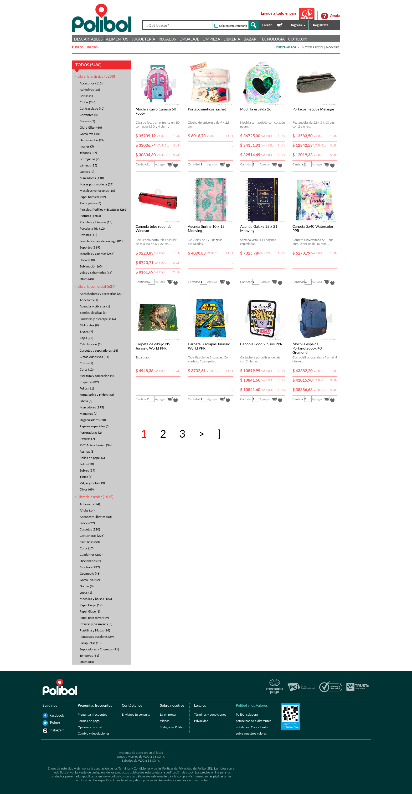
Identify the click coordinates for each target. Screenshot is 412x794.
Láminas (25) (88, 165)
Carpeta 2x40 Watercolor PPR (312, 228)
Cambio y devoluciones (94, 733)
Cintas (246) (88, 102)
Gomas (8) (87, 586)
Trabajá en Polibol (172, 727)
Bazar (250, 39)
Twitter (52, 723)
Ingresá (296, 25)
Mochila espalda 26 (255, 109)
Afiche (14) (87, 510)
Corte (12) (87, 369)
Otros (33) (87, 662)
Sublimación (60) (91, 266)
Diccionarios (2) (90, 561)
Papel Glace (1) (90, 611)
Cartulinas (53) (90, 542)
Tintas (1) (86, 477)
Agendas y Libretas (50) (96, 517)
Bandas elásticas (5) (93, 313)
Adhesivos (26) (90, 90)
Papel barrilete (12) (93, 197)
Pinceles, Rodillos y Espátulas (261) (103, 209)
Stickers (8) (87, 260)
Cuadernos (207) (91, 555)
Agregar (160, 164)
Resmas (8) (87, 451)
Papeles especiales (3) (94, 426)
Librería (232, 39)
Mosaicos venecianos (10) (97, 191)
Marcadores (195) (92, 407)
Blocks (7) (86, 331)
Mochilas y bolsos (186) (96, 599)
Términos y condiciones (210, 714)
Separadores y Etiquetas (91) (99, 649)
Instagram (52, 730)
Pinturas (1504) (90, 216)
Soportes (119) (90, 247)
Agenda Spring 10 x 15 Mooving (206, 228)
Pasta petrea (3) (90, 203)
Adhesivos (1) (89, 300)
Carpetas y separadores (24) (99, 350)
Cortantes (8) (88, 115)
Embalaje (189, 39)
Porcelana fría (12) (92, 228)
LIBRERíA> (93, 47)
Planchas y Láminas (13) (96, 222)
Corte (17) (87, 548)
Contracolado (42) (92, 108)
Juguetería (143, 39)
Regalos (167, 39)
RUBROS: (79, 47)
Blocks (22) (87, 523)
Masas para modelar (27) (96, 184)
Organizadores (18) (93, 420)
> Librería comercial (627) (94, 286)
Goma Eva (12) (90, 580)
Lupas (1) (86, 592)
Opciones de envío (91, 727)
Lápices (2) (87, 172)
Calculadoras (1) (90, 344)
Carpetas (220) (90, 529)
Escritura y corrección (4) (97, 376)
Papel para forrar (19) (94, 618)
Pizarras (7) (87, 439)
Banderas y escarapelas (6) (98, 319)
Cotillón (297, 39)
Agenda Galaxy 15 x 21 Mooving (258, 228)
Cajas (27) (86, 338)
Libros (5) (86, 401)
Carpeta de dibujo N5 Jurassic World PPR (153, 346)
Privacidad (201, 721)
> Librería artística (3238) (94, 76)
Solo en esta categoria (233, 25)
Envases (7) (87, 121)
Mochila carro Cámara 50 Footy (156, 111)
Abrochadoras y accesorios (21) (101, 294)
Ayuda (335, 15)
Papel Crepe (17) (91, 605)
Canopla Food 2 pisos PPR (261, 344)
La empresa (168, 714)
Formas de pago (89, 721)
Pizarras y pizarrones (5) (96, 624)
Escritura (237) (90, 567)
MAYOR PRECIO (313, 47)
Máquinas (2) (88, 414)
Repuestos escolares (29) (97, 637)
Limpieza (211, 39)
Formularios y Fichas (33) (97, 395)
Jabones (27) (88, 153)
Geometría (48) (90, 573)
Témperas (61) (89, 656)
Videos (164, 721)
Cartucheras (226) (92, 536)
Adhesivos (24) (90, 504)
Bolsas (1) (86, 96)
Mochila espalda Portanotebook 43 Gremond (307, 348)
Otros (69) (87, 489)
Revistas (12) (88, 235)
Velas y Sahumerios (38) (96, 273)
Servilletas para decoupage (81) (101, 241)
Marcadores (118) (92, 178)
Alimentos (117, 39)
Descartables (88, 39)
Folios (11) (87, 388)
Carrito (267, 25)
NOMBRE (332, 47)
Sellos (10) (87, 464)
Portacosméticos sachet (207, 109)
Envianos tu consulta (136, 714)
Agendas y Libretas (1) (95, 306)
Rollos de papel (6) (92, 458)
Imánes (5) (87, 146)
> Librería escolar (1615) (93, 496)
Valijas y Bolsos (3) (92, 483)
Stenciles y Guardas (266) (97, 254)
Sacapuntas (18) (90, 643)
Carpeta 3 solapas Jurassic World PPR (209, 346)
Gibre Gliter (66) (91, 127)
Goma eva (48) (90, 134)
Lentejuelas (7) (90, 159)
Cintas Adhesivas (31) (94, 357)
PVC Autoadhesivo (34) (95, 445)
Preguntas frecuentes (92, 714)
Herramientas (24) (92, 140)
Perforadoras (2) (91, 432)
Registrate (320, 25)
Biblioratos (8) (89, 325)
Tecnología (272, 39)
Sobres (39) (87, 470)
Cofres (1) (86, 363)
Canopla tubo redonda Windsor (154, 228)
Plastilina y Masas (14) (95, 630)
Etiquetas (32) (89, 382)
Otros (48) (87, 279)
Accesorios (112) (91, 83)
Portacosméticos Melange (313, 109)
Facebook (52, 715)
